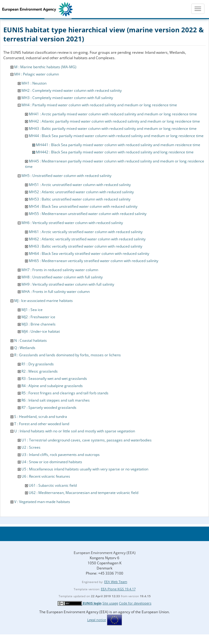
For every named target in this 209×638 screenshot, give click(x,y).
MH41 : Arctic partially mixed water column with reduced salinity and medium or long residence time (113, 114)
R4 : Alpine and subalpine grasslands (52, 385)
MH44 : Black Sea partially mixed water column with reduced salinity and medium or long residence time (116, 135)
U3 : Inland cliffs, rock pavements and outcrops (60, 454)
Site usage (110, 603)
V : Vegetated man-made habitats (42, 501)
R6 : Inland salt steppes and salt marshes (55, 400)
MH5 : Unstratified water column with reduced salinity (66, 175)
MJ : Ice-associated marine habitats (43, 300)
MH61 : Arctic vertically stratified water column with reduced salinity (86, 231)
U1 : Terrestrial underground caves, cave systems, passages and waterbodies (86, 440)
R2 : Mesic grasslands (39, 371)
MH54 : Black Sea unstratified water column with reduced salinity (83, 206)
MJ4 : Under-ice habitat (40, 331)
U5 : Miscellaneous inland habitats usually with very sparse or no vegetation (84, 469)
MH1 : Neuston (34, 83)
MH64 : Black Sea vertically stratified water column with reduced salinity (89, 253)
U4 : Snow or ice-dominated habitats (51, 461)
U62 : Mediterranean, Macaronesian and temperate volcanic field (83, 492)
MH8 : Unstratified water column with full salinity (62, 277)
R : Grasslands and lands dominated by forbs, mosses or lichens (67, 354)
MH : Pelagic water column (36, 74)
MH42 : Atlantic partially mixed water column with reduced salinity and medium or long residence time (114, 121)
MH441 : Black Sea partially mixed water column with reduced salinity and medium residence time (118, 144)
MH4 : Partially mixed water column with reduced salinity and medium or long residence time (99, 104)
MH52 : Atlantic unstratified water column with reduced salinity (81, 191)
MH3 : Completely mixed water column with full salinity (67, 97)
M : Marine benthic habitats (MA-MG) (45, 66)
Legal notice (96, 619)
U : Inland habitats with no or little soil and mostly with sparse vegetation (74, 431)
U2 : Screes (30, 447)
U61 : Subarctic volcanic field (53, 485)
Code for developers (135, 603)
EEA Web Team (115, 581)
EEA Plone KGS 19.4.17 (118, 589)
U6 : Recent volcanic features (45, 476)
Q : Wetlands (24, 347)
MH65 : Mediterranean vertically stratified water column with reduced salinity (93, 260)
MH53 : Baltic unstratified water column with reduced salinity (79, 199)
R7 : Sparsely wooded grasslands (48, 407)
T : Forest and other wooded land (41, 423)
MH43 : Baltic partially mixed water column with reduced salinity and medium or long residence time (113, 128)
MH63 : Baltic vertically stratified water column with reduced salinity (85, 246)
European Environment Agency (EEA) (105, 552)
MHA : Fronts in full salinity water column (55, 291)
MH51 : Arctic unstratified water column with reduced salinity (80, 184)
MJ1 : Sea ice (32, 309)
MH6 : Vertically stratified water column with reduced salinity (72, 222)
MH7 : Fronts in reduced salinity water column (59, 269)
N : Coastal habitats (30, 340)
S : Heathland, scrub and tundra (40, 416)
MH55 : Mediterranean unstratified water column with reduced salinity (87, 213)
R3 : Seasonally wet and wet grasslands (54, 378)
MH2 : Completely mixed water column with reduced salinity (71, 90)
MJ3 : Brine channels (38, 324)
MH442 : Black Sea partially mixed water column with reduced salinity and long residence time (115, 152)
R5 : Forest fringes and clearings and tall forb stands (64, 393)
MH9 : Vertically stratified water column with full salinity (67, 284)
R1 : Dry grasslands (37, 364)
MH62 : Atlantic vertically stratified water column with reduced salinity (87, 239)
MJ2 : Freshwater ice (38, 316)
